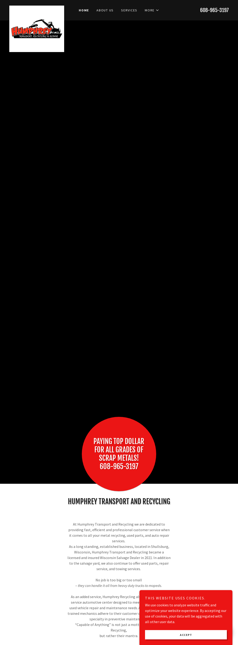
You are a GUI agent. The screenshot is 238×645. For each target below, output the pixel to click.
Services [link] (129, 10)
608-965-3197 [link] (214, 10)
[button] (152, 10)
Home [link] (84, 10)
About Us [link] (105, 10)
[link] (36, 7)
